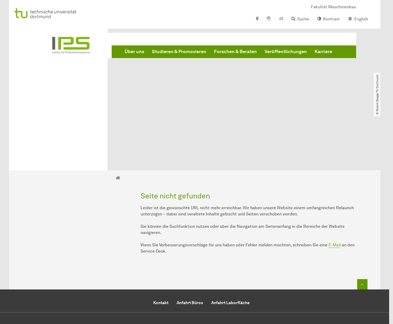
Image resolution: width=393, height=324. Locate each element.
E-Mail (335, 185)
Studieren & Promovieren (179, 51)
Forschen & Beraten (235, 51)
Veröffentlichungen (286, 51)
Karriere (323, 51)
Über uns (134, 51)
